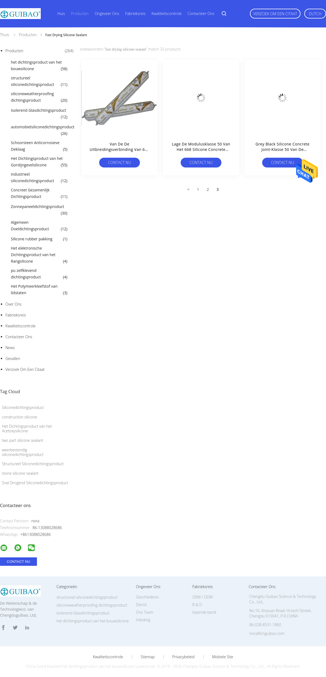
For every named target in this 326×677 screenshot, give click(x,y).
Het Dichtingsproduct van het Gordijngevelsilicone (39, 162)
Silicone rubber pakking (39, 239)
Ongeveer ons (107, 13)
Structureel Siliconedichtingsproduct (33, 463)
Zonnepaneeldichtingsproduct (39, 210)
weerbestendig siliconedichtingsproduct (22, 452)
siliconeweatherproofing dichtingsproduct (39, 97)
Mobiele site (222, 657)
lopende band (204, 612)
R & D (197, 604)
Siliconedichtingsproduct (23, 407)
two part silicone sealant (22, 440)
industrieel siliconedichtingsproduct (39, 178)
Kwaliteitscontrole (167, 13)
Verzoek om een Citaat (275, 13)
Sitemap (148, 657)
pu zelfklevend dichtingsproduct (39, 274)
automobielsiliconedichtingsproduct (42, 130)
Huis (61, 13)
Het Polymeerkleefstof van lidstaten (39, 290)
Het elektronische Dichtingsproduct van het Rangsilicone (39, 255)
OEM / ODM (202, 597)
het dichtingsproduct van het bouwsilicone (39, 66)
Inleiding (143, 619)
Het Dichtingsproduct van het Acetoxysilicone (27, 428)
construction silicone (19, 417)
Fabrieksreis (135, 13)
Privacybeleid (183, 657)
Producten (80, 13)
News (10, 347)
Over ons (13, 304)
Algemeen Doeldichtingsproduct (39, 226)
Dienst (141, 604)
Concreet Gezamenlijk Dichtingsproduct (39, 193)
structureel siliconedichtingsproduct (39, 81)
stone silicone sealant (20, 473)
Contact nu (119, 162)
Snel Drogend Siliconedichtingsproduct (35, 482)
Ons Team (144, 612)
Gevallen (12, 358)
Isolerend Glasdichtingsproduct (39, 114)
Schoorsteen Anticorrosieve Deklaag (39, 146)
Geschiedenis (147, 597)
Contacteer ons (201, 13)
